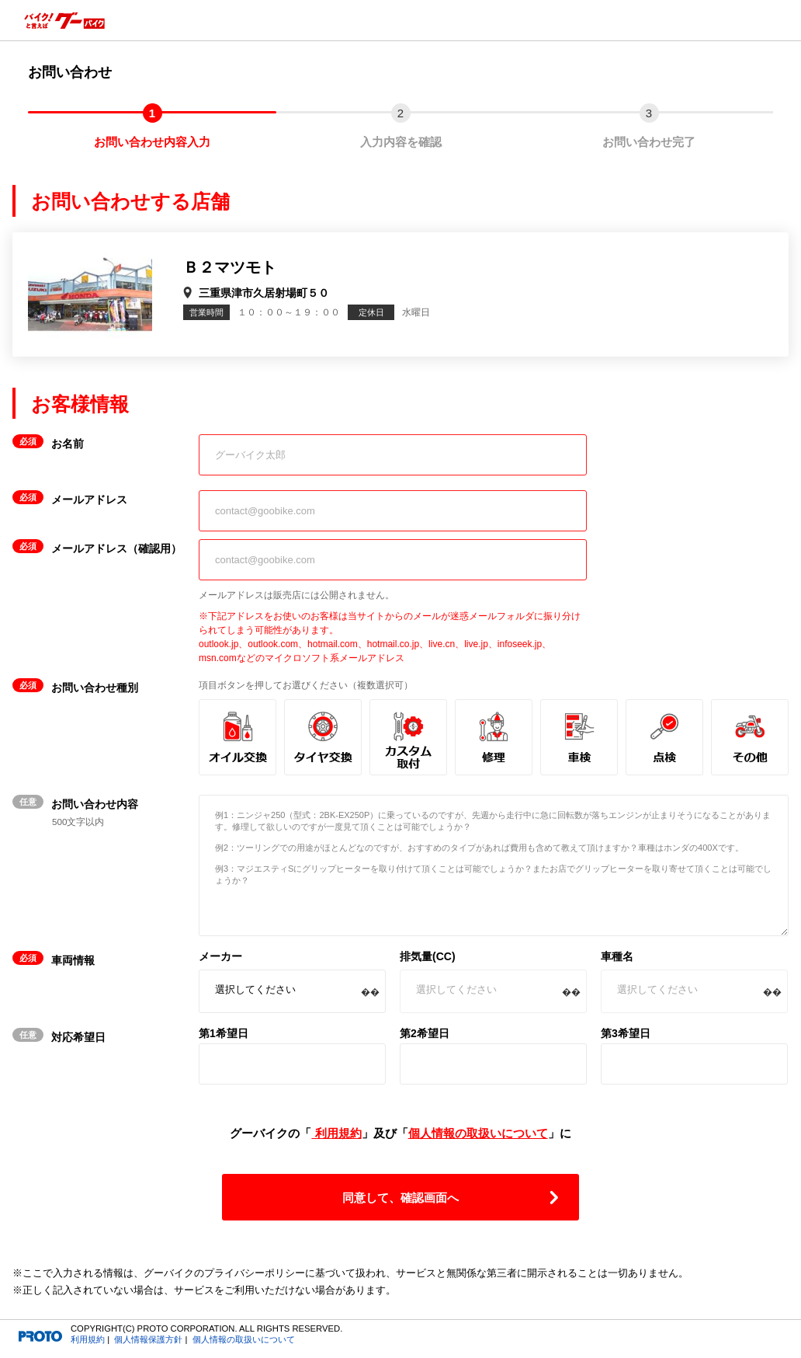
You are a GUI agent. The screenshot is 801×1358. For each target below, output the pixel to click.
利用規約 (336, 1133)
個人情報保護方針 (148, 1339)
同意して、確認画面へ (400, 1197)
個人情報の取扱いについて (478, 1133)
